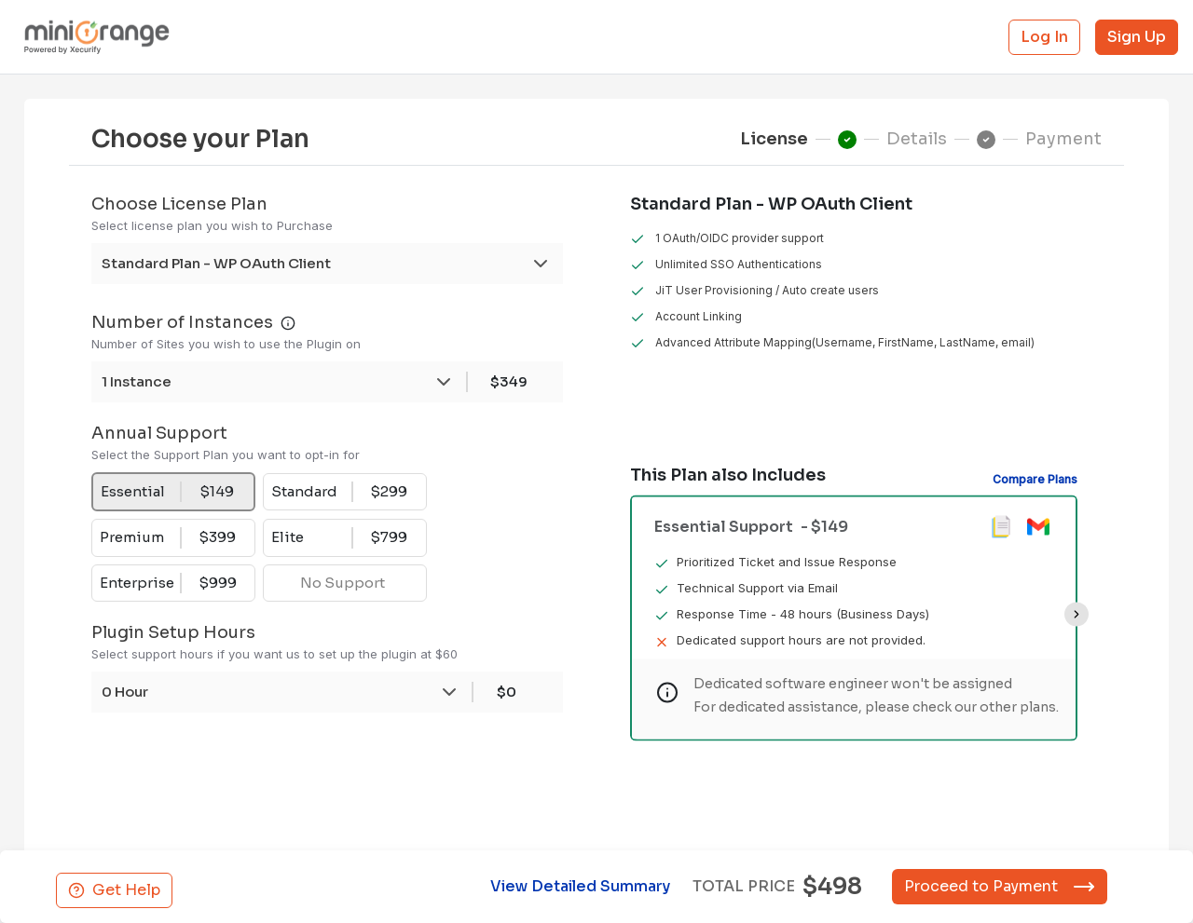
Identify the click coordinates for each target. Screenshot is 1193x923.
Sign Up (1136, 37)
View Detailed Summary (576, 886)
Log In (1044, 37)
